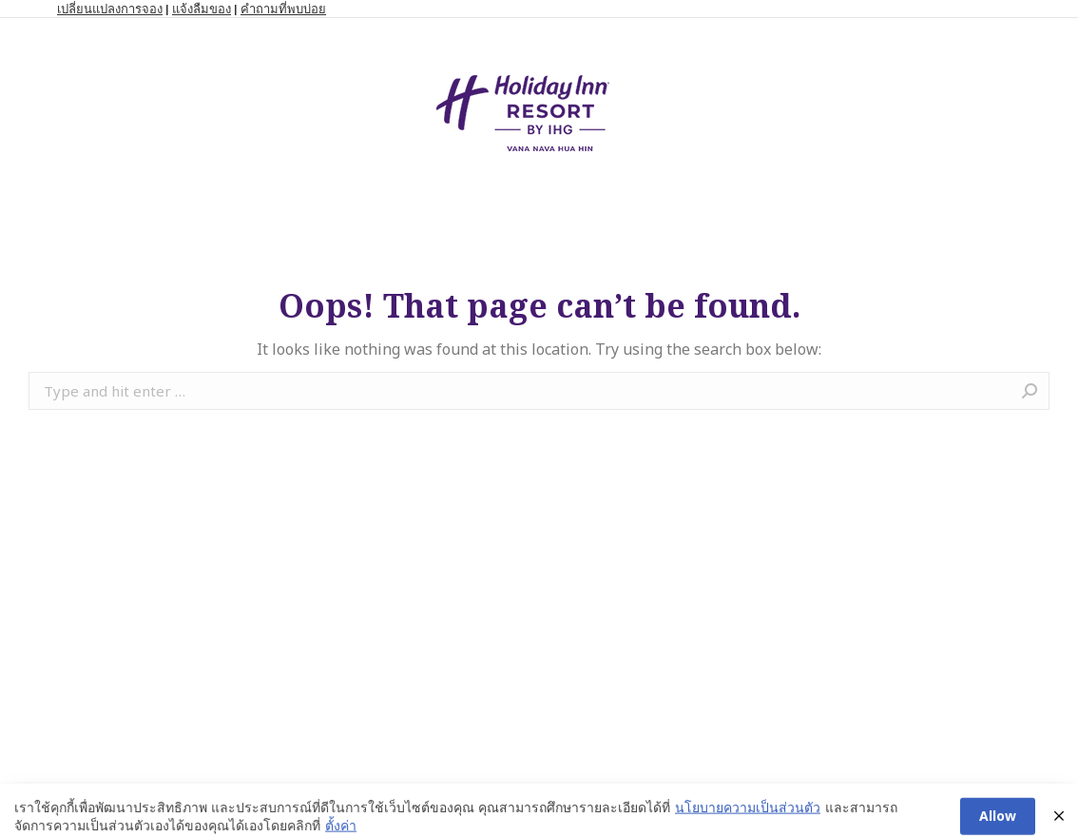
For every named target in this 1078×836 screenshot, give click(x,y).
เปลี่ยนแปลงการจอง (110, 9)
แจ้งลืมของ (201, 9)
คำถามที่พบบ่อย (283, 9)
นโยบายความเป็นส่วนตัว (747, 817)
